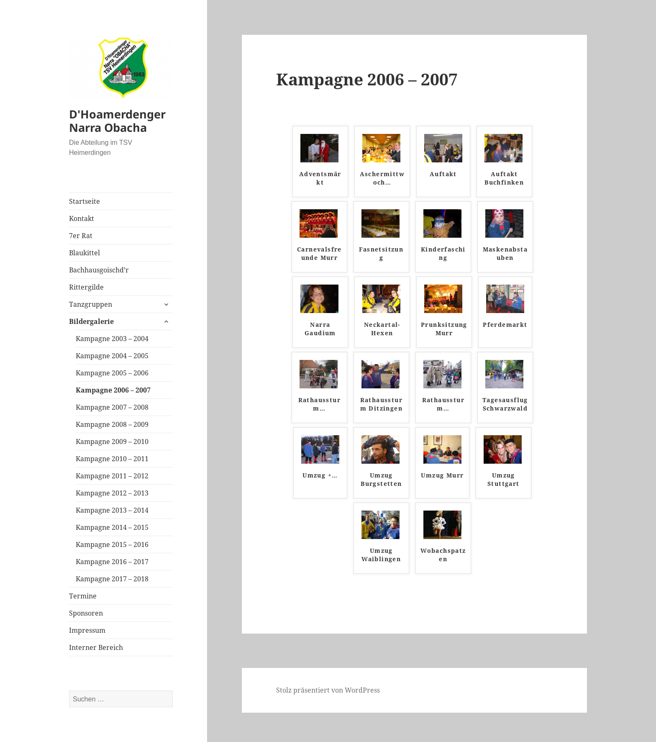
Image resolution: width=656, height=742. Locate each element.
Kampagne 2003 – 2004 (112, 338)
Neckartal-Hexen (382, 329)
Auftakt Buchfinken (504, 178)
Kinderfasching (443, 253)
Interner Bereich (96, 647)
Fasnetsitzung (381, 253)
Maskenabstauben (505, 253)
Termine (83, 596)
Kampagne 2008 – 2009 (112, 424)
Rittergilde (86, 287)
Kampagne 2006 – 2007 (113, 390)
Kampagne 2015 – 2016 (112, 544)
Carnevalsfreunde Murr (319, 253)
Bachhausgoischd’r (99, 270)
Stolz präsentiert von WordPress (328, 690)
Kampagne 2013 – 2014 (112, 510)
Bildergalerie (91, 321)
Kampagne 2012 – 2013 (112, 493)
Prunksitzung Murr (444, 329)
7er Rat (80, 235)
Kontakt (81, 218)
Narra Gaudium (320, 329)
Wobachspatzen (443, 555)
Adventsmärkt (320, 178)
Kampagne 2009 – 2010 (112, 441)
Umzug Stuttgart (503, 479)
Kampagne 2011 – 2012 (112, 475)
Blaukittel (84, 252)
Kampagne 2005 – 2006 (112, 372)
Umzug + (320, 475)
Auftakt (443, 174)
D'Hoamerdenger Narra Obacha (117, 120)
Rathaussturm (319, 404)
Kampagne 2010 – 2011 (112, 458)
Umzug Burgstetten (381, 479)
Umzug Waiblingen (381, 555)
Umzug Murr (442, 475)
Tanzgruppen (90, 304)
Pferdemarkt (505, 325)
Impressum (87, 630)
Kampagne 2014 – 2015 (112, 527)
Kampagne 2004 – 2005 (112, 355)
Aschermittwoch (382, 178)
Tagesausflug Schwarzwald (505, 404)
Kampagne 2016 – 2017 (112, 561)
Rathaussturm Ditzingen (381, 404)
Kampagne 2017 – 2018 (112, 578)
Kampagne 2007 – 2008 (112, 407)
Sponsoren (86, 613)
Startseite (84, 201)
